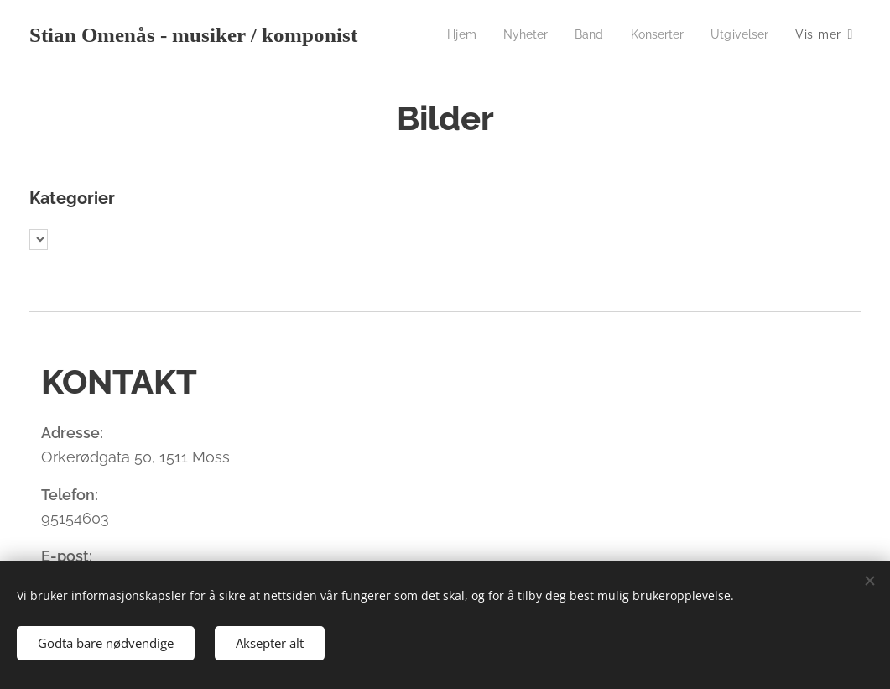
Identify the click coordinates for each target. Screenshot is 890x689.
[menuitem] (449, 34)
